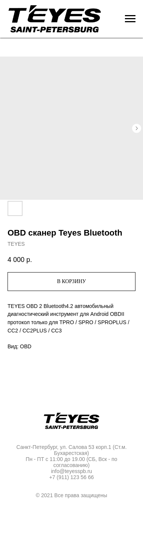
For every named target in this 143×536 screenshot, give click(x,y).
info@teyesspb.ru (71, 471)
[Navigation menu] (130, 19)
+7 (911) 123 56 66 (71, 477)
